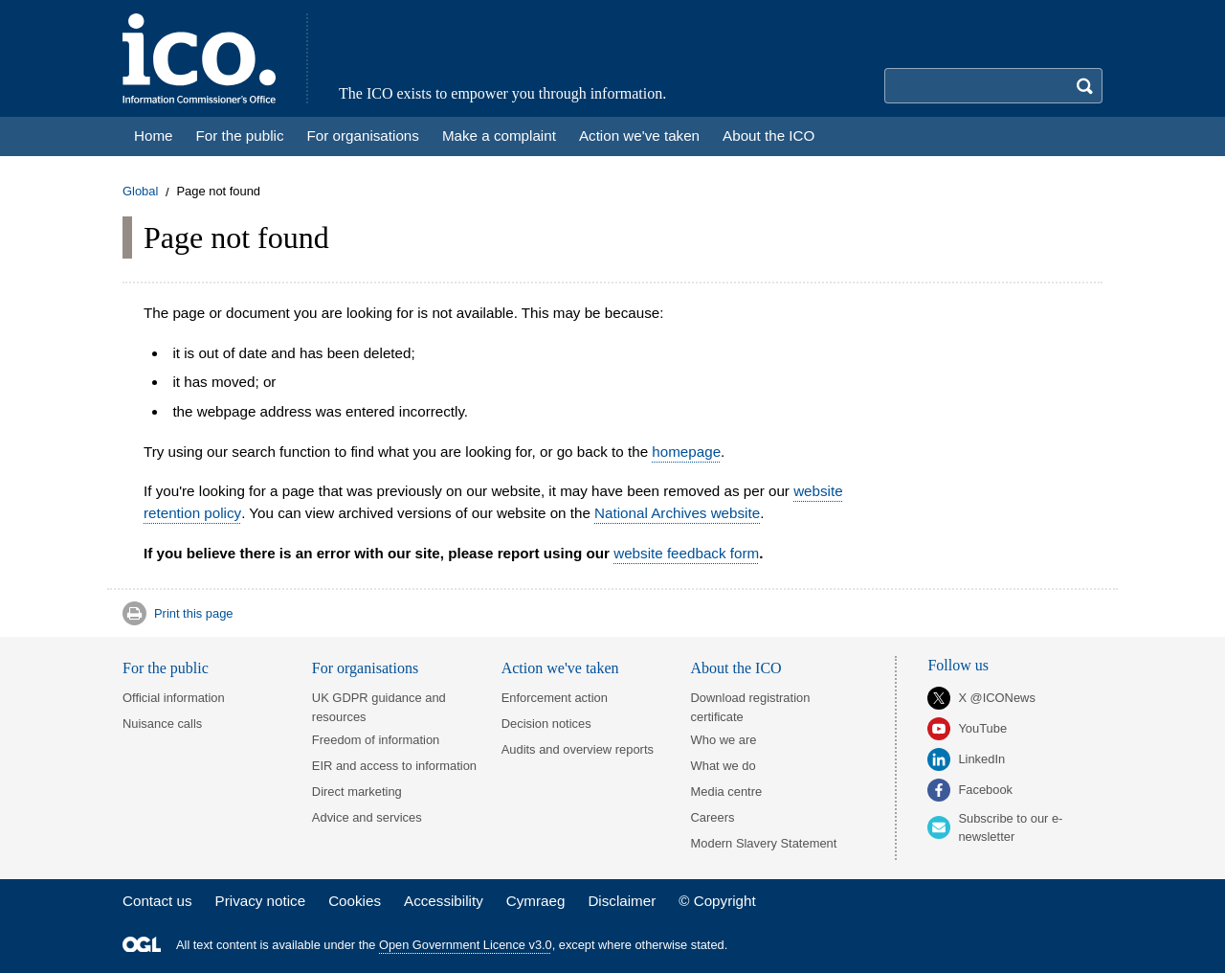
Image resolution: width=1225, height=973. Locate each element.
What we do (723, 765)
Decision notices (546, 723)
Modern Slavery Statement (764, 843)
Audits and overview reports (577, 749)
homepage (686, 451)
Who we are (724, 740)
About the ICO (736, 668)
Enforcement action (554, 697)
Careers (713, 817)
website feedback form (686, 553)
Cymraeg (536, 901)
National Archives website (677, 513)
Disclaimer (622, 901)
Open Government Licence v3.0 (465, 945)
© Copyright (717, 901)
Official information (173, 697)
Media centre (727, 791)
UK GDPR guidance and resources (379, 706)
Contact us (157, 901)
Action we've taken (560, 668)
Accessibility (443, 901)
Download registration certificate (751, 706)
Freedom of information (375, 740)
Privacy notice (260, 901)
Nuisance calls (162, 723)
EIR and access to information (394, 765)
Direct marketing (357, 791)
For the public (165, 668)
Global (140, 192)
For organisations (365, 668)
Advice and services (367, 817)
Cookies (354, 901)
